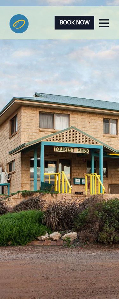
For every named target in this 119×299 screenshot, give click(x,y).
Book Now (74, 22)
